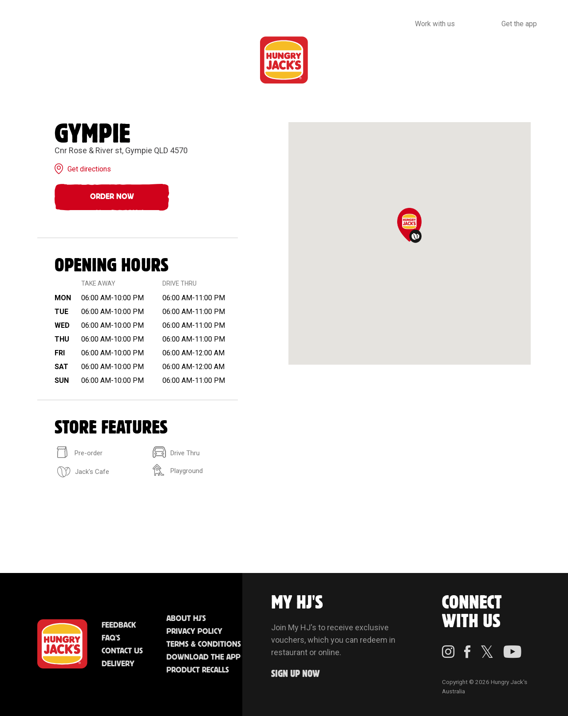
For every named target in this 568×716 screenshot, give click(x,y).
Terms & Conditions (203, 644)
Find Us (232, 59)
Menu (41, 59)
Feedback (119, 625)
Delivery (118, 664)
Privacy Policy (194, 631)
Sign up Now (295, 674)
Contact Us (122, 651)
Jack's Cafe (168, 59)
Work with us (435, 24)
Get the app (519, 24)
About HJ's (186, 618)
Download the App (203, 657)
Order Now (112, 196)
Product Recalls (197, 670)
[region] (409, 243)
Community (343, 59)
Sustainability (429, 59)
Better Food (104, 59)
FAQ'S (111, 638)
